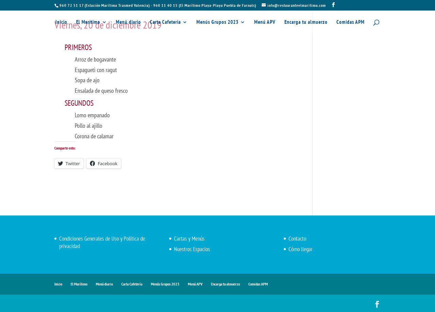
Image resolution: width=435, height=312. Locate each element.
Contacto (297, 238)
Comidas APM (350, 22)
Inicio (61, 22)
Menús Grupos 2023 (217, 22)
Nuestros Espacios (192, 249)
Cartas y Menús (189, 238)
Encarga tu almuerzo (306, 22)
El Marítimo (88, 22)
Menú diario (128, 22)
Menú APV (265, 22)
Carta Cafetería (165, 22)
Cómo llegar (301, 249)
